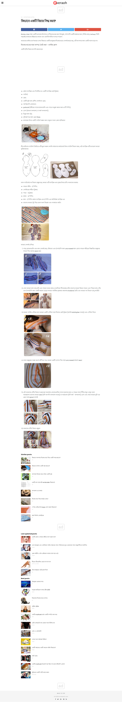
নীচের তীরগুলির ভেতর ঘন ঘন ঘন (41, 562)
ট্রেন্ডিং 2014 (35, 606)
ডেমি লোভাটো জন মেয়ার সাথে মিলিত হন (43, 623)
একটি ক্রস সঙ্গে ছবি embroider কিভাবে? (43, 482)
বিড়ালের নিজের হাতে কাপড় (39, 598)
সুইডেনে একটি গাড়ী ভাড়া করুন (40, 672)
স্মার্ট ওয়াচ (35, 656)
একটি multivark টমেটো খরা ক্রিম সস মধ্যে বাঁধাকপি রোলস (48, 664)
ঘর (21, 17)
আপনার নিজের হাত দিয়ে (29, 17)
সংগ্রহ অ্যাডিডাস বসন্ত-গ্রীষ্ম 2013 (41, 590)
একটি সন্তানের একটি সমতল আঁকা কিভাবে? (44, 647)
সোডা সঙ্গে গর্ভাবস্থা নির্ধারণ (39, 639)
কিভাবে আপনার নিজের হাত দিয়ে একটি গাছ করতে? (46, 458)
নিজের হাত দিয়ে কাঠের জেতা (40, 499)
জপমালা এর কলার (37, 491)
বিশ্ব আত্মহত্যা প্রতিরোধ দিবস (40, 570)
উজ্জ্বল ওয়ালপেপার (37, 582)
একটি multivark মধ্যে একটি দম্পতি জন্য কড (44, 614)
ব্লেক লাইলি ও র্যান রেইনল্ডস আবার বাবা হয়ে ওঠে (45, 553)
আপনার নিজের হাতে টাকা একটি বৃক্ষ (42, 474)
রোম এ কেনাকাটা (36, 631)
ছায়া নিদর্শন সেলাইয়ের (38, 515)
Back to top (61, 693)
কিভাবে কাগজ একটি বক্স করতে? (41, 466)
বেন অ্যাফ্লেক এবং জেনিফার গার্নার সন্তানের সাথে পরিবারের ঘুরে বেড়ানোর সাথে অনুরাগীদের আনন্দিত (59, 545)
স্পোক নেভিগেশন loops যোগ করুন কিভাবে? (44, 507)
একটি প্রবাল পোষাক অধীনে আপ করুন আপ (44, 537)
